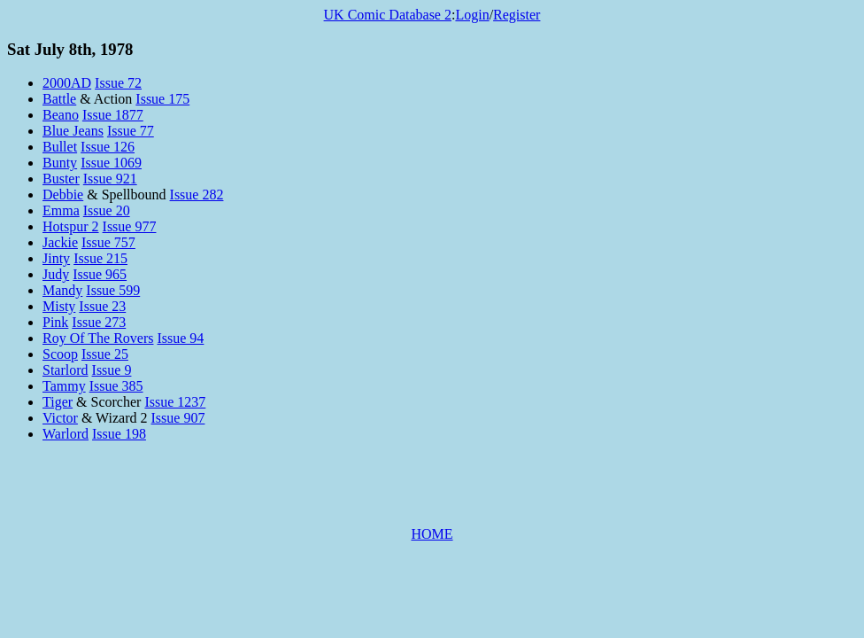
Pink (55, 322)
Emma (61, 210)
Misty (58, 306)
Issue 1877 (112, 114)
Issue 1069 (111, 162)
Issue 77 (130, 130)
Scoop (60, 354)
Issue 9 (112, 369)
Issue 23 (102, 306)
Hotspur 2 (70, 226)
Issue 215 (100, 258)
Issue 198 (119, 433)
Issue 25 (104, 354)
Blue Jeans (73, 130)
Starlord (65, 369)
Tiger (57, 401)
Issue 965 (100, 274)
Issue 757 (108, 242)
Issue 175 (162, 98)
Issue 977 (130, 226)
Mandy (62, 290)
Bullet (59, 146)
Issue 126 (108, 146)
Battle (59, 98)
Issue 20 (106, 210)
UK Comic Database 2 (387, 14)
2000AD (66, 82)
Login (472, 14)
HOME (431, 533)
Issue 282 (197, 194)
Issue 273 (99, 322)
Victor (60, 417)
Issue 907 (178, 417)
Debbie (62, 194)
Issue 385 (116, 385)
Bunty (59, 162)
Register (516, 14)
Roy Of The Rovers (97, 338)
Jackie (60, 242)
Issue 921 (110, 178)
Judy (55, 274)
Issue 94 (180, 338)
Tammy (64, 385)
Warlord (65, 433)
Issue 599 (113, 290)
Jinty (56, 258)
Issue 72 (118, 82)
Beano (60, 114)
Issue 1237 (174, 401)
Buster (61, 178)
